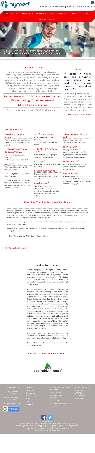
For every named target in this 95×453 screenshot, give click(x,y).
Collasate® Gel (55, 392)
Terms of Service (64, 427)
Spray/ (26, 149)
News (28, 398)
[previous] (3, 39)
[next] (92, 39)
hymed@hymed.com (14, 403)
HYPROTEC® (70, 147)
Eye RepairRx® (71, 173)
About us (29, 401)
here (55, 110)
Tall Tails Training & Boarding (15, 248)
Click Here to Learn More (79, 114)
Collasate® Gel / (13, 149)
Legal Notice (65, 428)
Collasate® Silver (13, 152)
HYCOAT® (39, 161)
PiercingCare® (41, 183)
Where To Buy (31, 390)
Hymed (78, 69)
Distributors (30, 393)
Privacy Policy (52, 427)
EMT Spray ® (54, 401)
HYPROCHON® (71, 161)
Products (29, 387)
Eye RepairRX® (79, 398)
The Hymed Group (47, 421)
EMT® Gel (39, 134)
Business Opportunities (34, 396)
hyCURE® (9, 164)
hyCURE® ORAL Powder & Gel (60, 403)
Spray (50, 134)
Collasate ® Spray (56, 395)
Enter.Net (57, 430)
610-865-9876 (45, 354)
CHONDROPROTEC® (45, 171)
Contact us (30, 404)
